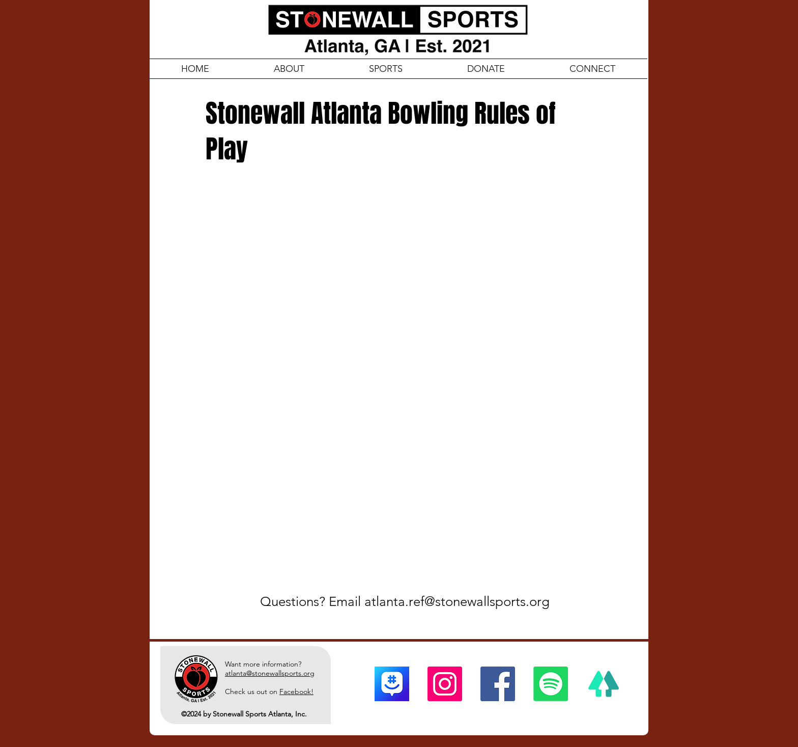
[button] (592, 68)
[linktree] (603, 684)
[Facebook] (497, 684)
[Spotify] (550, 684)
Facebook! (296, 691)
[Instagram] (445, 684)
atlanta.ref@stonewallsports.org (457, 602)
